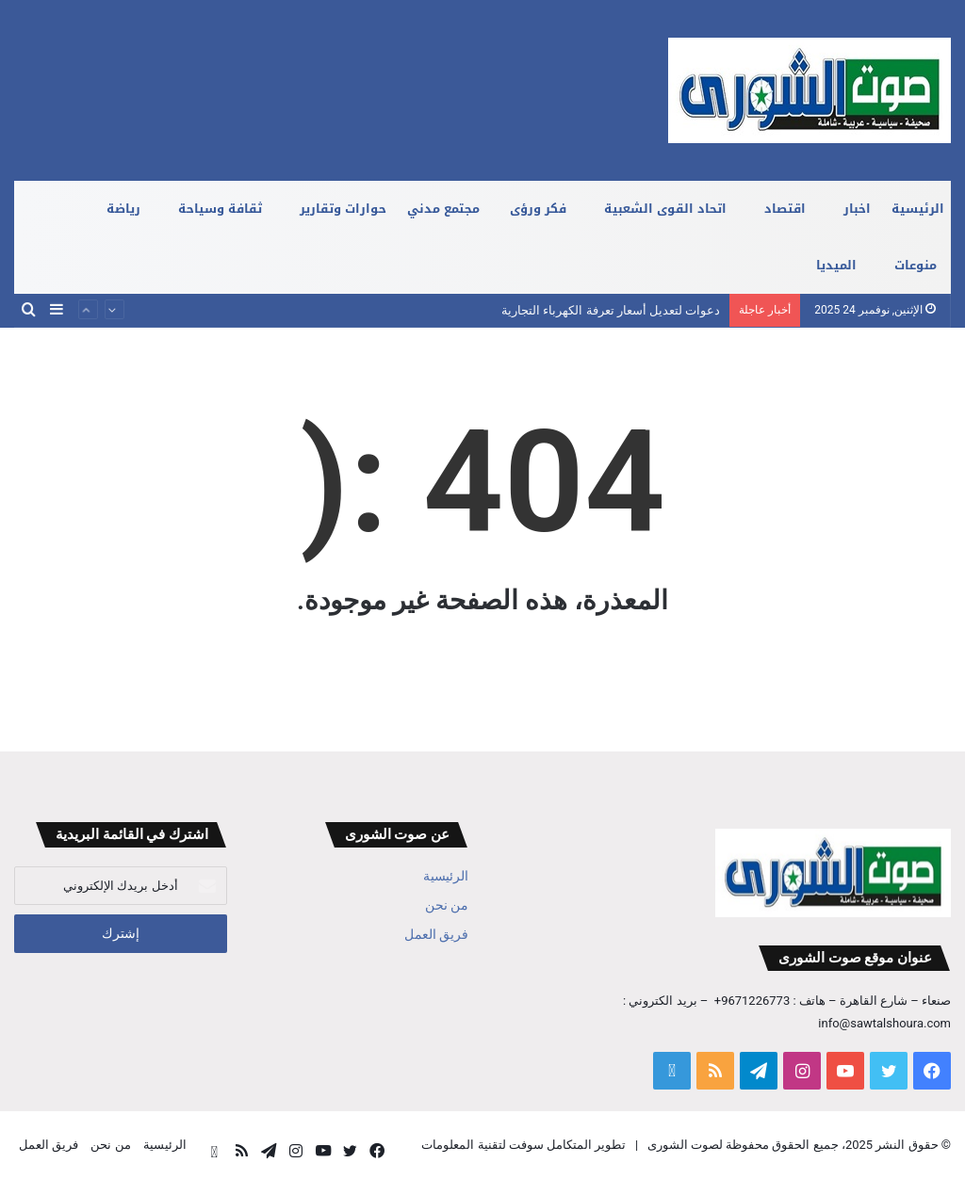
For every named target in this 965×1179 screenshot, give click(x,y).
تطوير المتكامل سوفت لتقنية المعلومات (523, 1145)
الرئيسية (917, 208)
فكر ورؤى (538, 208)
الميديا (836, 265)
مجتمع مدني (443, 208)
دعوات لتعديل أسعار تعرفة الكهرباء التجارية (610, 310)
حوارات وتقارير (343, 208)
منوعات (915, 265)
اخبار (857, 208)
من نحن (446, 905)
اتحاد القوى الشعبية (665, 208)
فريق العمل (436, 934)
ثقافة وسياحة (220, 208)
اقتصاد (785, 208)
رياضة (123, 208)
